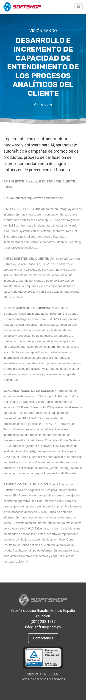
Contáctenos (43, 638)
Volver (46, 104)
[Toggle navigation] (78, 6)
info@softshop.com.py (43, 627)
